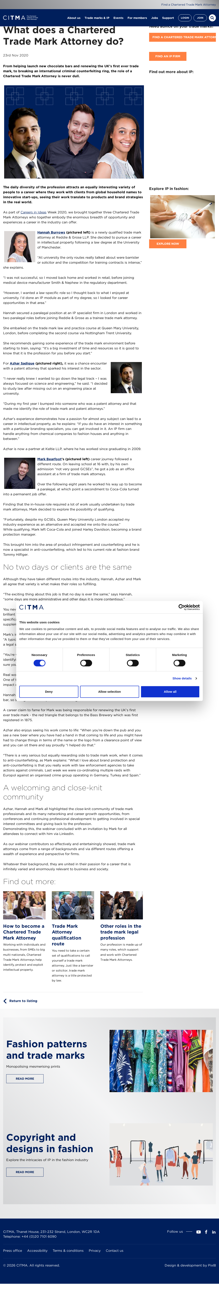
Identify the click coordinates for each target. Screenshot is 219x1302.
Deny (49, 691)
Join (200, 18)
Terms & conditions (68, 1251)
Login (185, 18)
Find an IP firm (167, 56)
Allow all (170, 691)
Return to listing (23, 1001)
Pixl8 (212, 1265)
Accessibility (37, 1251)
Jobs (154, 18)
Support (168, 18)
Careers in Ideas (33, 212)
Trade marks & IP (97, 18)
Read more (25, 1078)
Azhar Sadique (22, 363)
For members (137, 18)
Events (118, 18)
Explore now (168, 243)
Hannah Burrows (51, 232)
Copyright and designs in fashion (49, 1143)
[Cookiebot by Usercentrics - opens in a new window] (181, 607)
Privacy (95, 1251)
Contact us (114, 1251)
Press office (12, 1251)
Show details (182, 678)
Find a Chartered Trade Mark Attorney (188, 4)
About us (73, 18)
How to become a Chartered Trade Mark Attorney (23, 932)
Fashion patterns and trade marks (46, 1049)
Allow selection (109, 691)
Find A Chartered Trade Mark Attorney (184, 37)
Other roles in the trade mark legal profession (120, 932)
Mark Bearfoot (49, 459)
